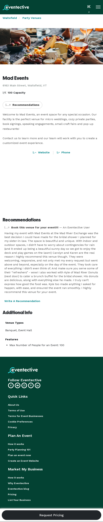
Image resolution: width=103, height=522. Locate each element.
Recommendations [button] (22, 104)
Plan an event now (19, 455)
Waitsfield (10, 18)
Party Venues (31, 18)
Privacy (12, 427)
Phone (63, 152)
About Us (13, 404)
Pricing (12, 494)
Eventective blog (18, 488)
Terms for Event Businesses (25, 416)
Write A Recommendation (22, 301)
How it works (16, 444)
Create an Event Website (23, 460)
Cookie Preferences (20, 421)
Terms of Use (16, 410)
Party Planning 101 (19, 449)
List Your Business (19, 500)
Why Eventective (18, 483)
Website (41, 152)
